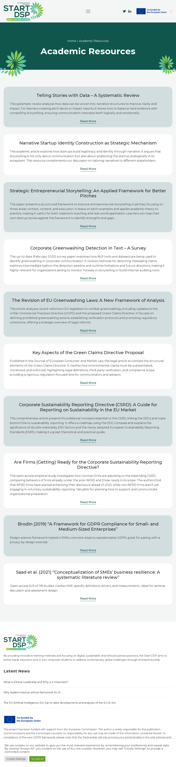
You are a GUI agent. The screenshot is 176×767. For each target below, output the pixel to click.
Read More (88, 121)
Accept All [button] (37, 758)
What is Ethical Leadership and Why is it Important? (36, 682)
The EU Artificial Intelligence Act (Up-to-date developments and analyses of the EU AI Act (60, 702)
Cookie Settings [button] (16, 758)
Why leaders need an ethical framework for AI (32, 692)
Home (71, 41)
